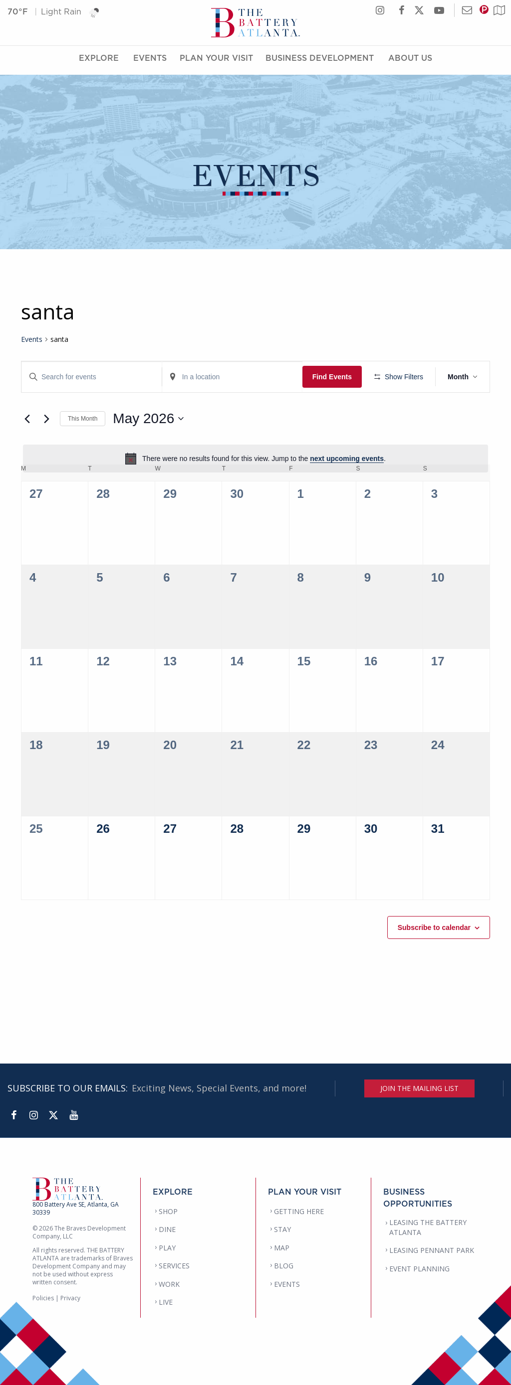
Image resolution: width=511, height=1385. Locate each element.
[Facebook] (13, 1115)
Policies (43, 1298)
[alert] (255, 458)
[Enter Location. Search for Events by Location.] (232, 377)
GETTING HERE (299, 1211)
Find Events (332, 377)
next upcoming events (347, 458)
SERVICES (174, 1265)
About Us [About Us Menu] (410, 61)
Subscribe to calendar (434, 927)
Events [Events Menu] (150, 61)
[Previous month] (27, 419)
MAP (281, 1247)
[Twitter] (53, 1115)
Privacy (70, 1298)
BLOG (283, 1265)
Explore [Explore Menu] (99, 61)
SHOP (168, 1211)
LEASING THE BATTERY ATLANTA (428, 1227)
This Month (82, 418)
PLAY (167, 1247)
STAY (282, 1229)
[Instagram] (33, 1115)
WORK (169, 1284)
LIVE (166, 1302)
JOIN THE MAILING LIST (419, 1088)
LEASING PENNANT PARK (431, 1250)
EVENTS (287, 1284)
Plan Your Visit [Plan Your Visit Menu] (216, 61)
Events (31, 339)
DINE (167, 1229)
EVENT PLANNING (419, 1268)
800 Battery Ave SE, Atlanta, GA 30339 (75, 1208)
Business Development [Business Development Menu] (319, 61)
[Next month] (46, 419)
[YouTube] (73, 1115)
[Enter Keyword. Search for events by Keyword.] (91, 377)
